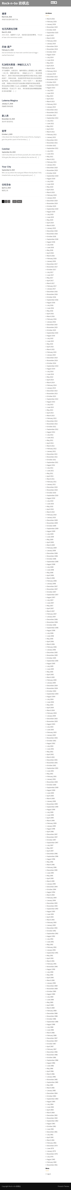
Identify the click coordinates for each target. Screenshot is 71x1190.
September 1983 (52, 1121)
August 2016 (51, 303)
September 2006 (52, 628)
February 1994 (51, 898)
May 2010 (50, 506)
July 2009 (50, 534)
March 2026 (51, 19)
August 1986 (51, 1063)
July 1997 (50, 845)
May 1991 (50, 956)
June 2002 (50, 749)
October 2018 (51, 236)
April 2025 (50, 35)
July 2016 (50, 305)
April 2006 (50, 641)
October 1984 (51, 1096)
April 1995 (50, 878)
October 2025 (51, 30)
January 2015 (51, 355)
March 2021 (51, 159)
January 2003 (51, 735)
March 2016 (51, 316)
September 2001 (52, 768)
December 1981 (52, 1132)
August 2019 (51, 212)
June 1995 (50, 873)
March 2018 (51, 256)
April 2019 (50, 223)
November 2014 (52, 360)
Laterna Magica (10, 100)
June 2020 (50, 184)
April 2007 (50, 608)
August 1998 (51, 829)
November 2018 (52, 234)
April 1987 (50, 1046)
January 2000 (51, 801)
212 (14, 201)
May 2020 (50, 187)
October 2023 (51, 82)
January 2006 (51, 650)
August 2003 (51, 724)
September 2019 (52, 209)
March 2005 (51, 677)
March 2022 (51, 132)
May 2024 (50, 63)
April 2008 (50, 575)
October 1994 (51, 889)
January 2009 (51, 551)
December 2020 (52, 168)
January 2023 (51, 107)
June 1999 (50, 815)
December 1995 (52, 870)
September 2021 (52, 148)
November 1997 (52, 837)
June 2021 (50, 154)
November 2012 (52, 424)
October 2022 (51, 115)
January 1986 (51, 1077)
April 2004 (50, 708)
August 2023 (51, 88)
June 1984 (50, 1107)
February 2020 (52, 195)
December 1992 (52, 928)
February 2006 (52, 647)
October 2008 (51, 559)
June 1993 (50, 914)
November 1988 (52, 1016)
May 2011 (50, 473)
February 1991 (51, 964)
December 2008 (52, 553)
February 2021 (51, 162)
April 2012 (50, 443)
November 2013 (52, 394)
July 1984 (50, 1104)
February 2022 (52, 135)
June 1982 (50, 1129)
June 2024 (50, 60)
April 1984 (50, 1110)
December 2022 (52, 110)
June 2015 (50, 341)
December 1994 (52, 887)
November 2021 (52, 143)
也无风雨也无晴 (9, 29)
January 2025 (51, 44)
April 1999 (50, 818)
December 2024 (52, 46)
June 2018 (50, 247)
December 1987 (52, 1038)
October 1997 (51, 840)
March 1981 (50, 1140)
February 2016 (51, 319)
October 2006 (51, 625)
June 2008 (50, 570)
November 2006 (52, 622)
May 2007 (50, 606)
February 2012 (51, 449)
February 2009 (52, 548)
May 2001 (50, 774)
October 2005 (51, 658)
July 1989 (50, 997)
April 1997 (50, 851)
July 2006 (50, 633)
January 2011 (51, 484)
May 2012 (50, 440)
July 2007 (50, 600)
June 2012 (50, 438)
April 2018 (50, 253)
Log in (49, 1174)
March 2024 (51, 68)
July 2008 (50, 567)
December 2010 (52, 487)
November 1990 (52, 967)
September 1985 (52, 1082)
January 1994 (51, 900)
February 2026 (52, 22)
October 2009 (51, 526)
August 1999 (51, 810)
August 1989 (51, 994)
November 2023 (52, 79)
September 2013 (52, 399)
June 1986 (50, 1066)
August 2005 (51, 663)
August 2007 (51, 597)
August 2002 (51, 743)
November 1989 (52, 989)
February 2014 (51, 385)
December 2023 (52, 77)
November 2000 (52, 782)
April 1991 (50, 958)
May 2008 (50, 573)
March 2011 (50, 479)
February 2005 (51, 680)
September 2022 (52, 118)
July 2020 (50, 181)
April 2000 (50, 796)
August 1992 (51, 936)
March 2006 (51, 644)
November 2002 (52, 738)
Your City (6, 166)
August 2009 (51, 531)
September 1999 (52, 807)
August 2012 (51, 432)
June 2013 (50, 407)
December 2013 (52, 391)
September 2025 (52, 33)
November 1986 (52, 1055)
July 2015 (50, 338)
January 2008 (51, 584)
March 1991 (50, 961)
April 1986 (50, 1071)
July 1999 (50, 812)
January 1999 (51, 826)
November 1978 (52, 1154)
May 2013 (50, 410)
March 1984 (51, 1113)
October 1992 (51, 931)
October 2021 (51, 146)
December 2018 (52, 231)
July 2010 (50, 501)
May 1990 (50, 975)
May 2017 (50, 278)
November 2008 (52, 556)
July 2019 (50, 214)
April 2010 (50, 509)
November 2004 (52, 688)
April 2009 (50, 542)
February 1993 (51, 922)
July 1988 (50, 1027)
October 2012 (51, 427)
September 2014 (52, 366)
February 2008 (52, 581)
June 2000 (50, 793)
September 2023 (52, 85)
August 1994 (51, 892)
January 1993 (51, 925)
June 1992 (50, 942)
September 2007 (52, 595)
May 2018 (50, 250)
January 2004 (51, 716)
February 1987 (51, 1049)
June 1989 (50, 1000)
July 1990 (50, 972)
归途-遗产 (7, 47)
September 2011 (52, 462)
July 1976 (50, 1157)
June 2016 (50, 308)
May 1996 (50, 862)
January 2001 (51, 779)
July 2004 (50, 699)
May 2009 (50, 540)
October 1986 (51, 1057)
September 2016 (52, 300)
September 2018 (52, 239)
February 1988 (51, 1035)
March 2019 (51, 225)
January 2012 (51, 451)
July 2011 (50, 468)
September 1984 (52, 1099)
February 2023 (51, 104)
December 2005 (52, 652)
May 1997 (50, 848)
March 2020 (51, 192)
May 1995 (50, 876)
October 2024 (51, 52)
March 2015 (50, 349)
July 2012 (50, 435)
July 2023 (50, 90)
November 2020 (52, 170)
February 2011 (51, 482)
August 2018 (51, 242)
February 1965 (51, 1162)
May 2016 (50, 311)
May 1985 (50, 1085)
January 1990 (51, 983)
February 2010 (51, 515)
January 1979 (51, 1151)
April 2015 (50, 347)
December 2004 (52, 686)
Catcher (6, 149)
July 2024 (50, 57)
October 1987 (51, 1044)
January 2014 (51, 388)
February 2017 (51, 286)
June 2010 (50, 504)
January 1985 (51, 1091)
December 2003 (52, 719)
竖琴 (4, 131)
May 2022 (50, 126)
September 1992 (52, 933)
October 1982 (51, 1126)
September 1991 (52, 953)
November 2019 (52, 203)
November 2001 (52, 763)
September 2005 (52, 661)
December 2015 (52, 325)
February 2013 (51, 418)
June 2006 (50, 636)
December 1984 (52, 1093)
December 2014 (52, 358)
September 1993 (52, 909)
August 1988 (51, 1024)
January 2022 (51, 137)
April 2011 (50, 476)
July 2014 (50, 371)
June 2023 (50, 93)
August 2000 (51, 790)
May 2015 (50, 344)
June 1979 (50, 1148)
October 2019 (51, 206)
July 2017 (50, 272)
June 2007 (50, 603)
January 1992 (51, 950)
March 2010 (51, 512)
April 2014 (50, 380)
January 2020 (51, 198)
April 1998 (50, 832)
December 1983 (52, 1115)
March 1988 (51, 1033)
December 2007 (52, 586)
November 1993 (52, 906)
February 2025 (51, 41)
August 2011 (51, 465)
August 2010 (51, 498)
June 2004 (50, 702)
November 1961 (52, 1165)
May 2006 (50, 639)
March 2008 (51, 578)
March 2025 (51, 38)
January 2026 (51, 24)
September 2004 (52, 694)
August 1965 (51, 1159)
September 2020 (52, 176)
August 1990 (51, 969)
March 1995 (50, 881)
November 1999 (52, 804)
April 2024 (50, 66)
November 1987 (52, 1041)
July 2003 (50, 727)
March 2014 (51, 382)
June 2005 (50, 669)
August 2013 (51, 402)
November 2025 (52, 27)
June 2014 (50, 374)
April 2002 (50, 754)
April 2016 (50, 314)
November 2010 (52, 490)
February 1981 (51, 1143)
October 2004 (51, 691)
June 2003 (50, 730)
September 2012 (52, 429)
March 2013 (50, 416)
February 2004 (52, 713)
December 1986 (52, 1052)
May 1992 (50, 945)
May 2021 (50, 157)
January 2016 (51, 322)
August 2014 (51, 369)
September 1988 (52, 1022)
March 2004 (51, 710)
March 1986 (51, 1074)
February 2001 (51, 776)
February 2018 (51, 259)
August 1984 (51, 1102)
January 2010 (51, 517)
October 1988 (51, 1019)
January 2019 (51, 228)
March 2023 (51, 101)
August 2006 (51, 630)
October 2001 (51, 765)
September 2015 (52, 333)
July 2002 (50, 746)
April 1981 (50, 1137)
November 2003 (52, 721)
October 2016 (51, 297)
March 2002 (51, 757)
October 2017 (51, 270)
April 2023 (50, 99)
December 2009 (52, 520)
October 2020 (51, 173)
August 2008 (51, 564)
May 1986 (50, 1068)
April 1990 (50, 978)
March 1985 (50, 1088)
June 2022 (50, 124)
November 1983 (52, 1118)
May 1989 (50, 1002)
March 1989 (51, 1008)
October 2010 (51, 493)
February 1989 (51, 1011)
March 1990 (51, 980)
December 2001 (52, 760)
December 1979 (52, 1146)
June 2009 (50, 537)
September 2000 (52, 787)
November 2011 (52, 457)
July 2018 (50, 245)
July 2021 (50, 151)
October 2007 (51, 592)
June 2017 (50, 275)
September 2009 (52, 529)
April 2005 (50, 675)
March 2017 (51, 283)
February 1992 (51, 947)
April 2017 (50, 281)
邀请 (4, 13)
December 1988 (52, 1013)
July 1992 (50, 939)
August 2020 (51, 179)
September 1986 (52, 1060)
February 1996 (51, 867)
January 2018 (51, 261)
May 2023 (50, 96)
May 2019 (50, 220)
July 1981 (50, 1135)
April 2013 (50, 413)
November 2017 (52, 267)
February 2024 (52, 71)
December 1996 (52, 854)
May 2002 (50, 752)
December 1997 (52, 834)
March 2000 (51, 798)
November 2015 (52, 327)
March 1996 (51, 865)
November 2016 (52, 294)
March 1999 (51, 821)
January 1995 (51, 884)
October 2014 (51, 363)
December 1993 (52, 903)
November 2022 (52, 112)
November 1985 (52, 1080)
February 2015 (51, 352)
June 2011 (50, 471)
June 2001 (50, 771)
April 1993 (50, 917)
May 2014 (50, 377)
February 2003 (51, 732)
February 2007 (52, 614)
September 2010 (52, 495)
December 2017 (52, 264)
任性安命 (6, 184)
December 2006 (52, 619)
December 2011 (52, 454)
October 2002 (51, 741)
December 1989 (52, 986)
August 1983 (51, 1124)
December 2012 (52, 421)
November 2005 (52, 655)
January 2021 (51, 165)
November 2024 (52, 49)
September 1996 (52, 856)
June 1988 (50, 1030)
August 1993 (51, 911)
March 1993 (50, 920)
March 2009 (51, 545)
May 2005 (50, 672)
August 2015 (51, 336)
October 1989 (51, 991)
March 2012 (51, 446)
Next (19, 201)
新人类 (5, 116)
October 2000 (51, 785)
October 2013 (51, 396)
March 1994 (51, 895)
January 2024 (51, 74)
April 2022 (50, 129)
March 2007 (51, 611)
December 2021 (52, 140)
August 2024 (51, 55)
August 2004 (51, 697)
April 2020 (50, 190)
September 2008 (52, 562)
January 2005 (51, 683)
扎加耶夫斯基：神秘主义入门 (16, 64)
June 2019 (50, 217)
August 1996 (51, 859)
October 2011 (51, 460)
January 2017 (51, 289)
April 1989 (50, 1005)
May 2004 (50, 705)
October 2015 (51, 330)
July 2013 (50, 405)
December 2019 (52, 201)
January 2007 (51, 617)
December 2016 (52, 292)
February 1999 (51, 823)
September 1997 (52, 843)
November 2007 (52, 589)
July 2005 (50, 666)
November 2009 (52, 523)
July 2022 (50, 121)
